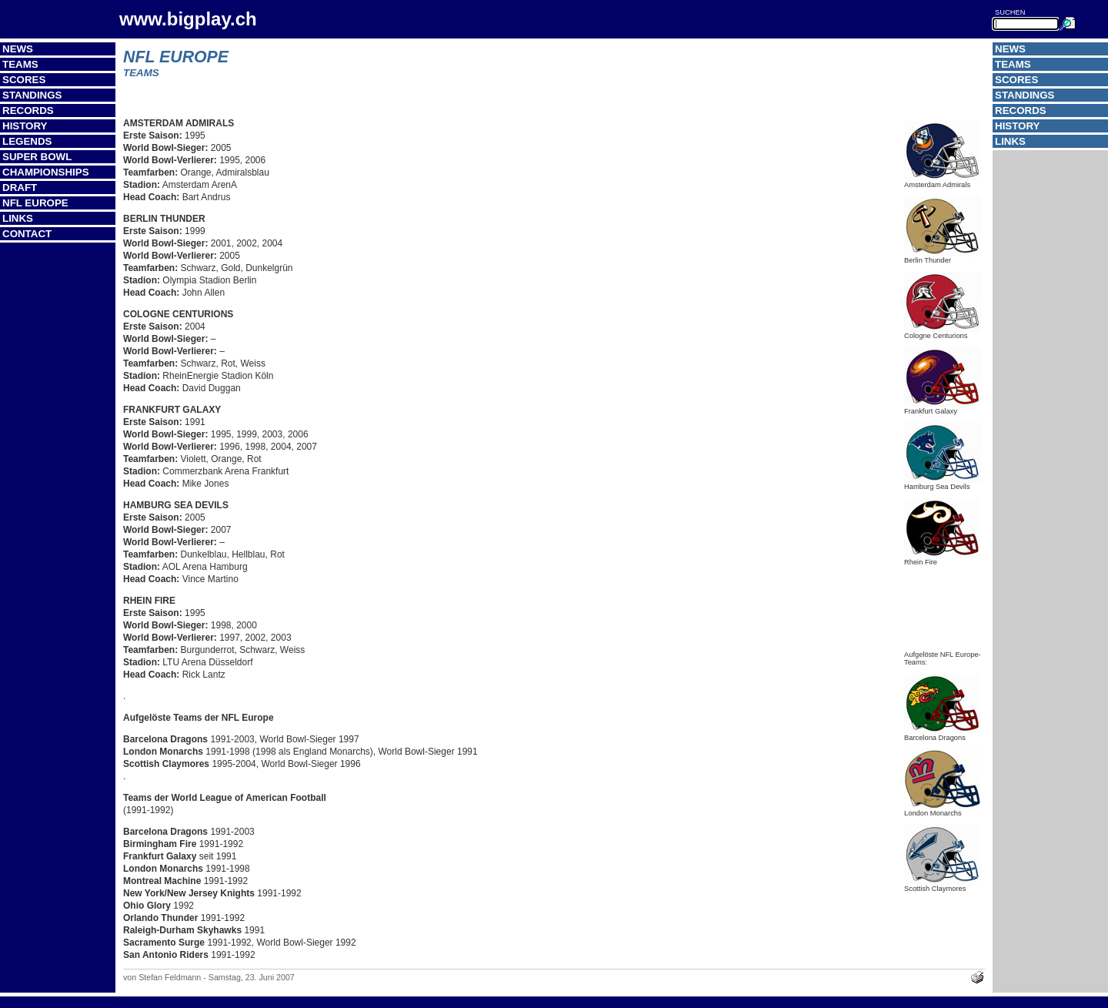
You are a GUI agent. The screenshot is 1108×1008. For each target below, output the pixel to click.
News (17, 49)
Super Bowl (37, 156)
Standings (32, 95)
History (25, 126)
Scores (23, 79)
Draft (19, 187)
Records (28, 110)
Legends (27, 141)
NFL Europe (35, 203)
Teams (20, 64)
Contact (27, 233)
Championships (45, 172)
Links (17, 218)
